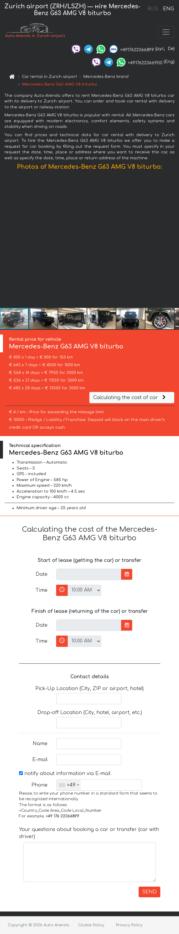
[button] (173, 240)
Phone (39, 785)
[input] (88, 574)
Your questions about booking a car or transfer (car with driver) (89, 833)
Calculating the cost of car (130, 397)
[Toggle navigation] (166, 32)
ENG (168, 9)
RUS (153, 9)
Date (41, 574)
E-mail (39, 759)
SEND (149, 892)
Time (41, 590)
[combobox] (69, 785)
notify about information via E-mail (64, 773)
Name (40, 743)
